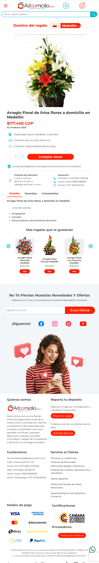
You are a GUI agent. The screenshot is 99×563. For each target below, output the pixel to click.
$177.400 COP (20, 123)
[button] (9, 156)
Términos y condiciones (64, 458)
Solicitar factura (63, 433)
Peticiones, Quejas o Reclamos (67, 466)
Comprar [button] (50, 157)
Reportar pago (62, 415)
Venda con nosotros (72, 535)
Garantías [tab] (31, 193)
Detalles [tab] (14, 193)
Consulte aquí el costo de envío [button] (29, 140)
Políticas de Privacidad (63, 462)
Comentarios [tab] (51, 193)
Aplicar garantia (59, 478)
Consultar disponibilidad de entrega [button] (32, 146)
